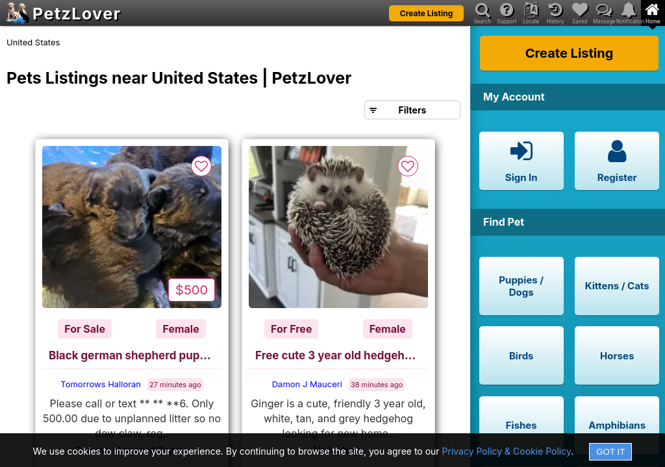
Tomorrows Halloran (100, 384)
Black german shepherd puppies (135, 355)
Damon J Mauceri (307, 384)
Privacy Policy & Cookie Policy (506, 451)
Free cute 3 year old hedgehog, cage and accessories (341, 355)
